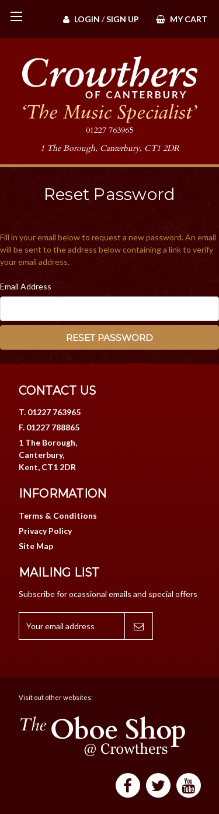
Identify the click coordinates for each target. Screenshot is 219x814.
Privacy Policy (45, 531)
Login (81, 19)
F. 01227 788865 (49, 427)
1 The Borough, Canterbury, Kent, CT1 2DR (48, 454)
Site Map (36, 546)
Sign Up (122, 19)
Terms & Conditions (58, 515)
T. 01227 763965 (50, 412)
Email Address (25, 286)
